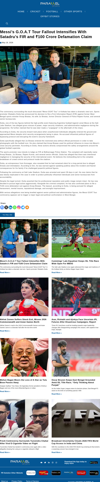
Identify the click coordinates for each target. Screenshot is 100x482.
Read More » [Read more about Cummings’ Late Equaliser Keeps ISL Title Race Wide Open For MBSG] (57, 272)
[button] (7, 215)
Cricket (35, 11)
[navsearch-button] (6, 23)
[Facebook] (2, 207)
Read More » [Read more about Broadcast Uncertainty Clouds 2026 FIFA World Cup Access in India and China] (57, 452)
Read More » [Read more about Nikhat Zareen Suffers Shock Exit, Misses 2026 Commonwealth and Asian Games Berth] (5, 331)
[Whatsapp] (14, 207)
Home (21, 11)
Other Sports (73, 11)
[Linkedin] (10, 207)
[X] (6, 207)
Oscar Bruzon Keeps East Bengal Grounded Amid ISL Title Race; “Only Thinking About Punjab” (73, 382)
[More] (27, 207)
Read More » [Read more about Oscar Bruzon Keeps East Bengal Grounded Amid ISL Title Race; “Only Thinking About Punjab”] (57, 394)
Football (52, 11)
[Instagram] (19, 207)
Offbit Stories (50, 16)
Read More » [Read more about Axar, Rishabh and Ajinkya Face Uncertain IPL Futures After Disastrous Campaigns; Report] (57, 333)
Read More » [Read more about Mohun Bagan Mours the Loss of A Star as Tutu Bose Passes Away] (5, 391)
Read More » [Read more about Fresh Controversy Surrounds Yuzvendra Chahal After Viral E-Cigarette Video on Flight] (5, 452)
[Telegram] (23, 207)
